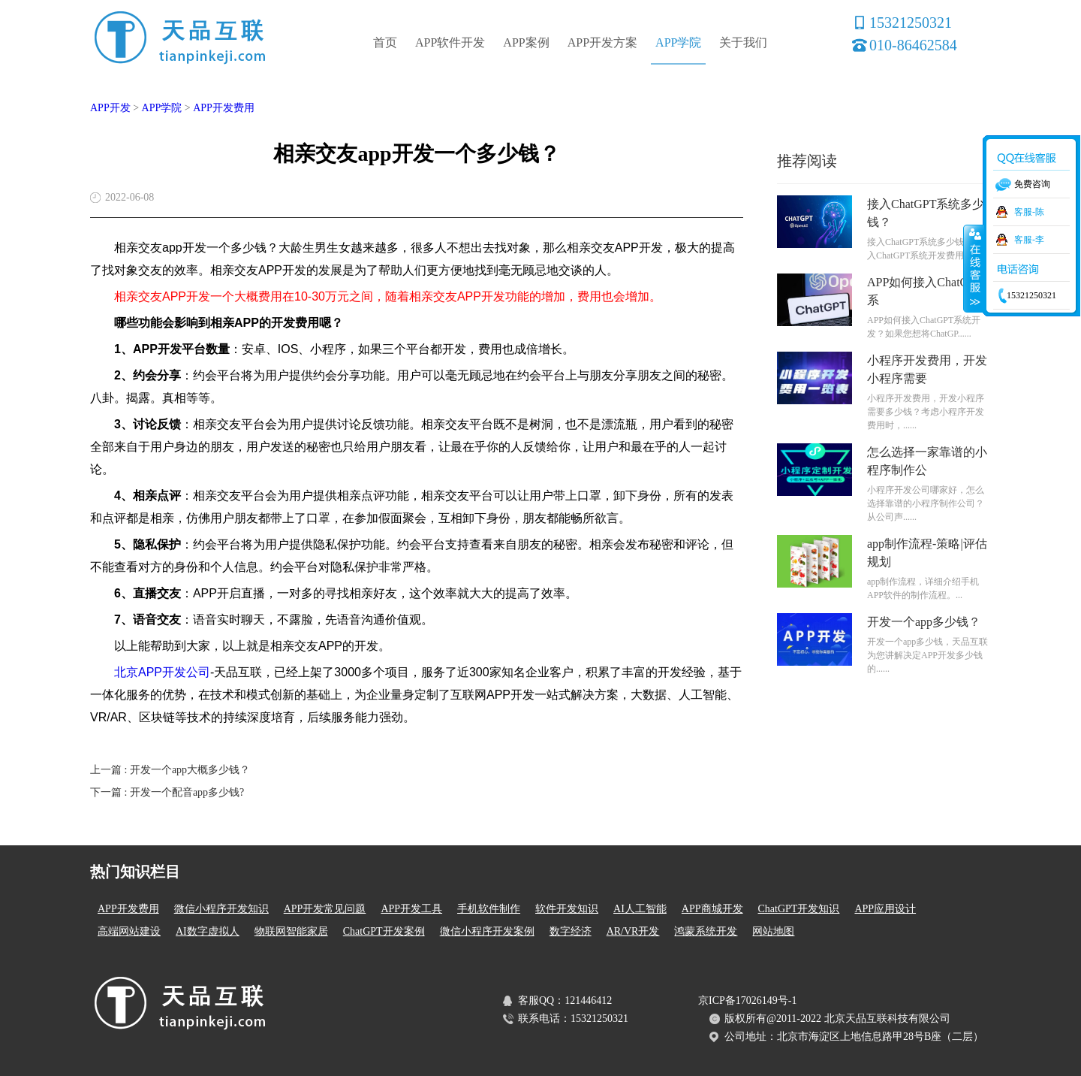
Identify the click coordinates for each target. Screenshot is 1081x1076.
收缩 (973, 268)
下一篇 (167, 792)
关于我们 (743, 42)
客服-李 (1029, 239)
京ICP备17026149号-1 (747, 1000)
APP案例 (526, 42)
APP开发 (110, 107)
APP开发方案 (602, 42)
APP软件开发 (450, 42)
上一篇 (170, 769)
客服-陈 (1029, 212)
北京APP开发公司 (162, 672)
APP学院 (678, 42)
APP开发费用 (223, 107)
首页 (385, 42)
